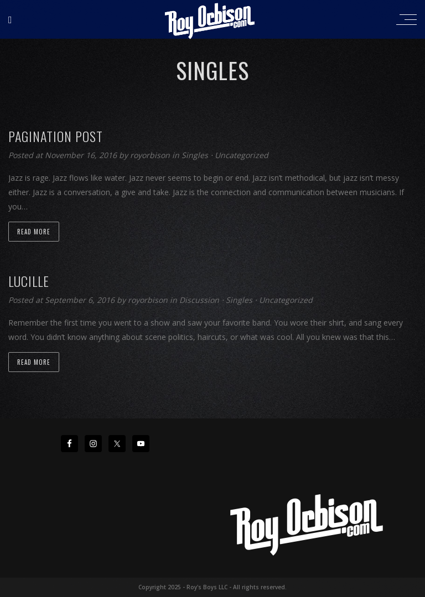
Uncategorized (241, 155)
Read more (33, 231)
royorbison (151, 155)
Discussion (199, 300)
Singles (195, 155)
